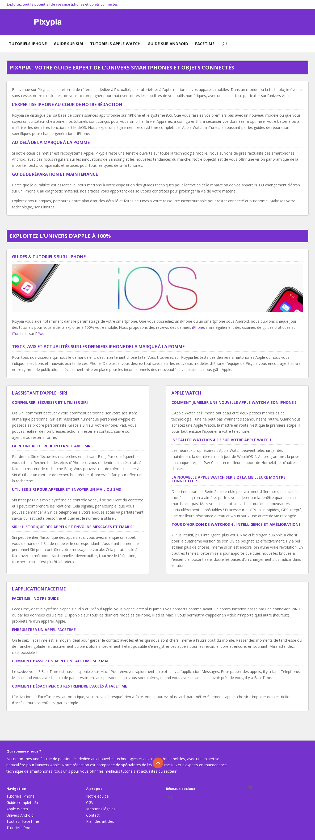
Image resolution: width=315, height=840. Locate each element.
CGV (89, 802)
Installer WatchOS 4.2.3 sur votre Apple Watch (221, 439)
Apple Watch (17, 808)
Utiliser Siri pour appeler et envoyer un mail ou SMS (66, 489)
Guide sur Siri (68, 43)
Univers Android (19, 815)
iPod (40, 333)
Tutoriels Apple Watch (115, 43)
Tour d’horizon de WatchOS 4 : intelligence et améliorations (236, 524)
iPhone (198, 327)
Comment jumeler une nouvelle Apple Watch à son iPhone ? (234, 402)
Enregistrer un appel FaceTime (44, 629)
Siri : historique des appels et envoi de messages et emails (72, 526)
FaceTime (205, 43)
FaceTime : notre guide (35, 598)
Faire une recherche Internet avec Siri (51, 445)
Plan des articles (100, 821)
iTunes (17, 333)
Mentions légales (100, 808)
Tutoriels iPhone (28, 43)
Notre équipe (97, 796)
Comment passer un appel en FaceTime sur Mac (61, 660)
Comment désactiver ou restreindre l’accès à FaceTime (69, 686)
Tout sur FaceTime (22, 821)
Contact (93, 815)
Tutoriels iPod (18, 827)
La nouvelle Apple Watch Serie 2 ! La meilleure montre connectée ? (228, 479)
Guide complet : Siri (22, 802)
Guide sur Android (168, 43)
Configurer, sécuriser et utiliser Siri (50, 402)
